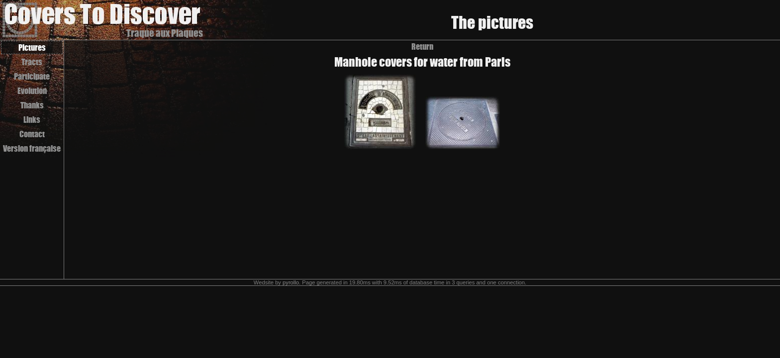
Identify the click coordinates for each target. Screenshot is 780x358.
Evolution (32, 91)
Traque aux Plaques (164, 33)
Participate (32, 76)
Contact (32, 134)
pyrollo (291, 282)
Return (422, 46)
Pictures (32, 47)
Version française (32, 148)
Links (31, 119)
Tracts (31, 62)
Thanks (32, 105)
